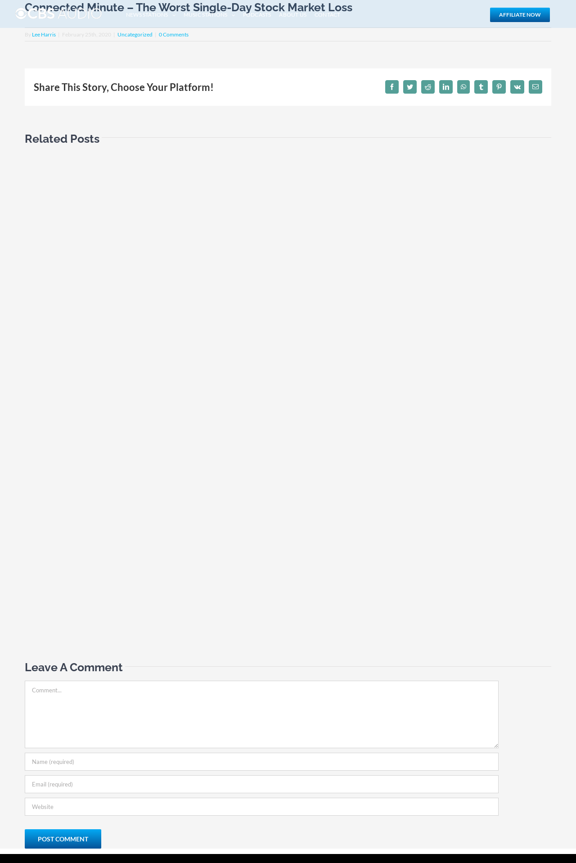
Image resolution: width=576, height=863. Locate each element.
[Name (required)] (262, 762)
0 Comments (174, 34)
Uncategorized (135, 34)
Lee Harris (44, 34)
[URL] (262, 807)
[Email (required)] (262, 784)
